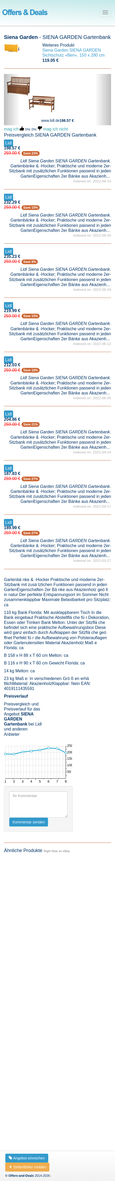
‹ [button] (12, 76)
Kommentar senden (29, 822)
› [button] (103, 76)
